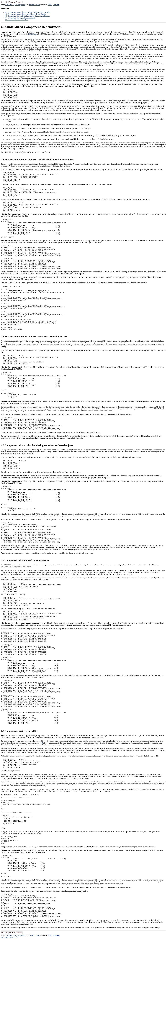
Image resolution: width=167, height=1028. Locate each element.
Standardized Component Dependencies (31, 27)
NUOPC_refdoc (34, 5)
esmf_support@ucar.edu (9, 1026)
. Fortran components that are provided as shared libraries (25, 14)
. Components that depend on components (20, 18)
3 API (50, 5)
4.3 (42, 812)
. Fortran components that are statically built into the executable (27, 12)
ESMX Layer (32, 34)
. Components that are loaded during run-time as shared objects (27, 16)
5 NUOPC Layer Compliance (15, 5)
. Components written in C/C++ (16, 20)
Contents (56, 5)
